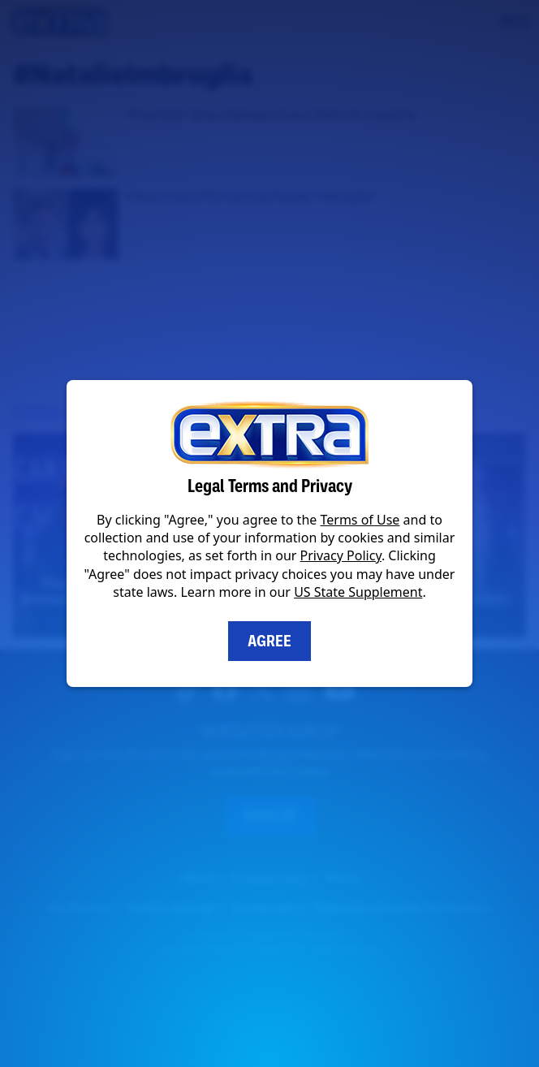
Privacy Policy (341, 555)
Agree (269, 641)
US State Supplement (358, 592)
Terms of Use (359, 520)
